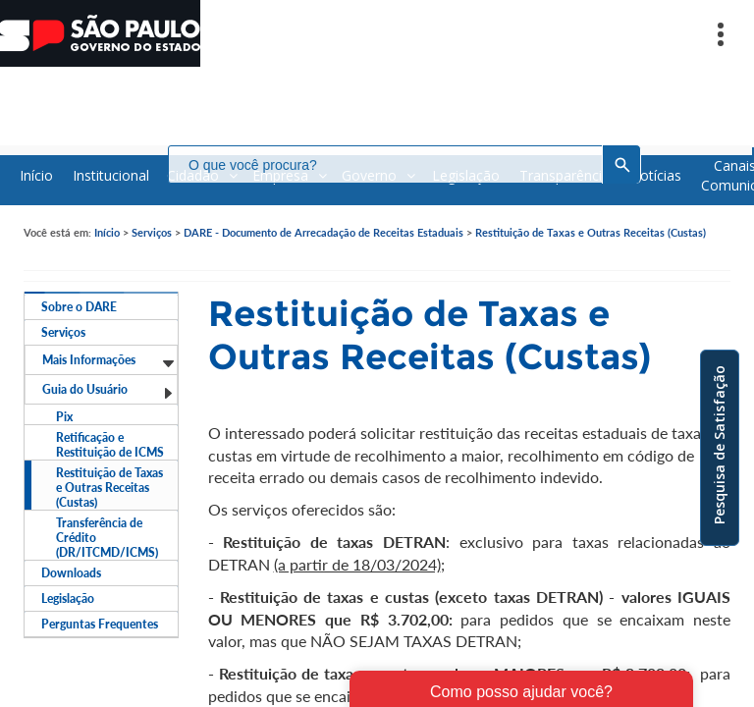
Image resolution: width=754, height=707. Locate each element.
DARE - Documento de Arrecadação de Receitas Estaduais (323, 232)
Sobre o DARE (79, 306)
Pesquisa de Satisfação (719, 444)
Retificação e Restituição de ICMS (110, 445)
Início (107, 232)
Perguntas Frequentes (99, 624)
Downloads (71, 573)
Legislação (67, 598)
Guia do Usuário (108, 391)
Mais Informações (108, 361)
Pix (64, 416)
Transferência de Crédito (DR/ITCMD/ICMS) (107, 538)
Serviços (152, 232)
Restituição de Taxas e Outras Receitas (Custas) (590, 232)
